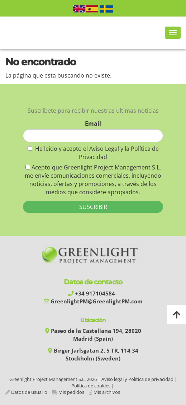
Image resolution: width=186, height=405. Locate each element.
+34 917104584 (95, 293)
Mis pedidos (71, 392)
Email (93, 123)
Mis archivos (107, 392)
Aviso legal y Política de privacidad (137, 379)
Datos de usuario (29, 392)
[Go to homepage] (3, 33)
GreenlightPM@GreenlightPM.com (97, 301)
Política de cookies (90, 385)
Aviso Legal (104, 149)
